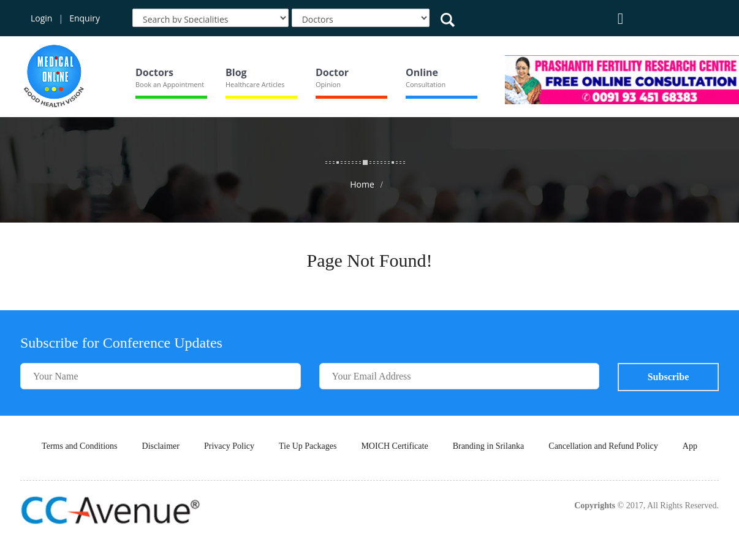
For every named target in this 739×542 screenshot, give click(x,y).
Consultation (425, 84)
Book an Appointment (169, 84)
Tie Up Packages (307, 446)
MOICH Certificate (394, 446)
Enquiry (84, 18)
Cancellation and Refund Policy (603, 446)
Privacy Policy (229, 446)
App (690, 446)
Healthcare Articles (254, 84)
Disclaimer (161, 446)
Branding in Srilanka (489, 446)
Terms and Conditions (79, 446)
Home (362, 184)
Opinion (328, 84)
